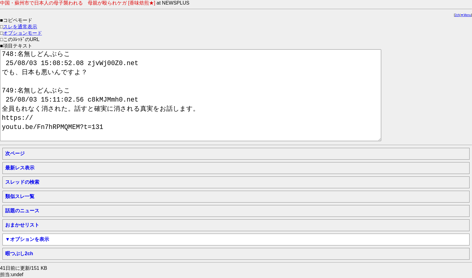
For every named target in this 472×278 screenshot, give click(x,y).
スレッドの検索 (22, 182)
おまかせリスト (22, 225)
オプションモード (22, 33)
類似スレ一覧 (19, 196)
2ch (457, 15)
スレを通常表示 (20, 26)
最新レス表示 (19, 167)
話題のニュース (22, 210)
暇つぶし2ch (19, 253)
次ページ (15, 153)
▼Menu (465, 15)
